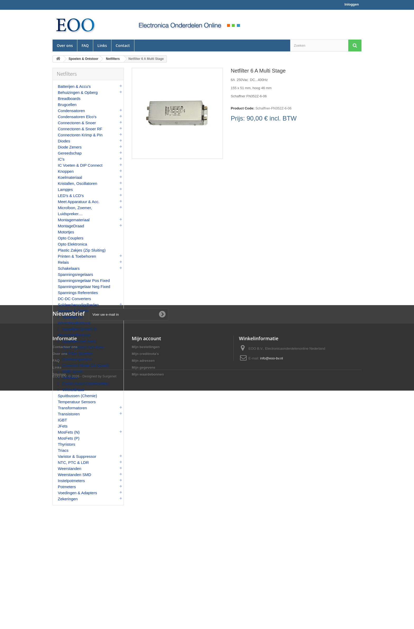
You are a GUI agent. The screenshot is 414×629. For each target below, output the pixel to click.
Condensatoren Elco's (77, 116)
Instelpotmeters (71, 480)
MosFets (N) (69, 432)
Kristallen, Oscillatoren (77, 183)
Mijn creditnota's (145, 575)
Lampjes (65, 189)
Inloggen (352, 4)
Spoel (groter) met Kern (82, 347)
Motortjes (66, 232)
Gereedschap (70, 153)
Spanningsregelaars (75, 274)
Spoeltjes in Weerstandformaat (74, 320)
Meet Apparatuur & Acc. (79, 201)
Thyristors (66, 444)
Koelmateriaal (70, 177)
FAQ (85, 45)
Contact (123, 45)
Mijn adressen (143, 582)
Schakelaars (69, 268)
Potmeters (67, 486)
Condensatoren (71, 110)
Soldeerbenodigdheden (78, 305)
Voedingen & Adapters (77, 493)
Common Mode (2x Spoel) (85, 365)
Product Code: (243, 108)
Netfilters (69, 377)
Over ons (65, 45)
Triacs (63, 450)
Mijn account (146, 559)
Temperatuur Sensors (77, 402)
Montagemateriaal (74, 220)
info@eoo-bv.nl (271, 580)
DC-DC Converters (74, 298)
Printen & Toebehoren (77, 256)
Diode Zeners (70, 147)
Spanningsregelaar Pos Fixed (84, 280)
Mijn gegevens (144, 589)
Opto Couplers (70, 238)
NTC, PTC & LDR (73, 462)
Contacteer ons (65, 568)
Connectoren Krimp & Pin (80, 135)
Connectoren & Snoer (77, 123)
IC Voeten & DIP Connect (80, 165)
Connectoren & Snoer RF (80, 129)
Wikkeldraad (72, 389)
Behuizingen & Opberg (78, 92)
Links (102, 45)
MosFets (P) (68, 438)
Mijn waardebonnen (148, 596)
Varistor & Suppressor (77, 456)
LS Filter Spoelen (77, 353)
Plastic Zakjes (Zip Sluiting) (82, 250)
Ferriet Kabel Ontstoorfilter (85, 383)
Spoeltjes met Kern (78, 341)
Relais (63, 262)
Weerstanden (69, 468)
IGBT (62, 420)
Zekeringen (68, 499)
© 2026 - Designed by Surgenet (92, 615)
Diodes (64, 141)
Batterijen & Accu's (74, 86)
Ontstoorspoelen (76, 359)
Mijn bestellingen (145, 568)
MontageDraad (71, 226)
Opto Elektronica (72, 244)
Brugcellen (67, 104)
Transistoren (69, 414)
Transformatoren (72, 408)
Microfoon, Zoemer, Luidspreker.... (75, 210)
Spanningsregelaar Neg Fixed (84, 286)
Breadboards (69, 98)
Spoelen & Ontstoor (75, 311)
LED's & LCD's (71, 195)
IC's (61, 159)
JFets (63, 426)
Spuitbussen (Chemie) (77, 395)
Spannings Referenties (78, 292)
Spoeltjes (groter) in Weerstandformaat (77, 332)
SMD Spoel (71, 371)
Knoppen (66, 171)
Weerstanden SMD (74, 474)
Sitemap (59, 596)
